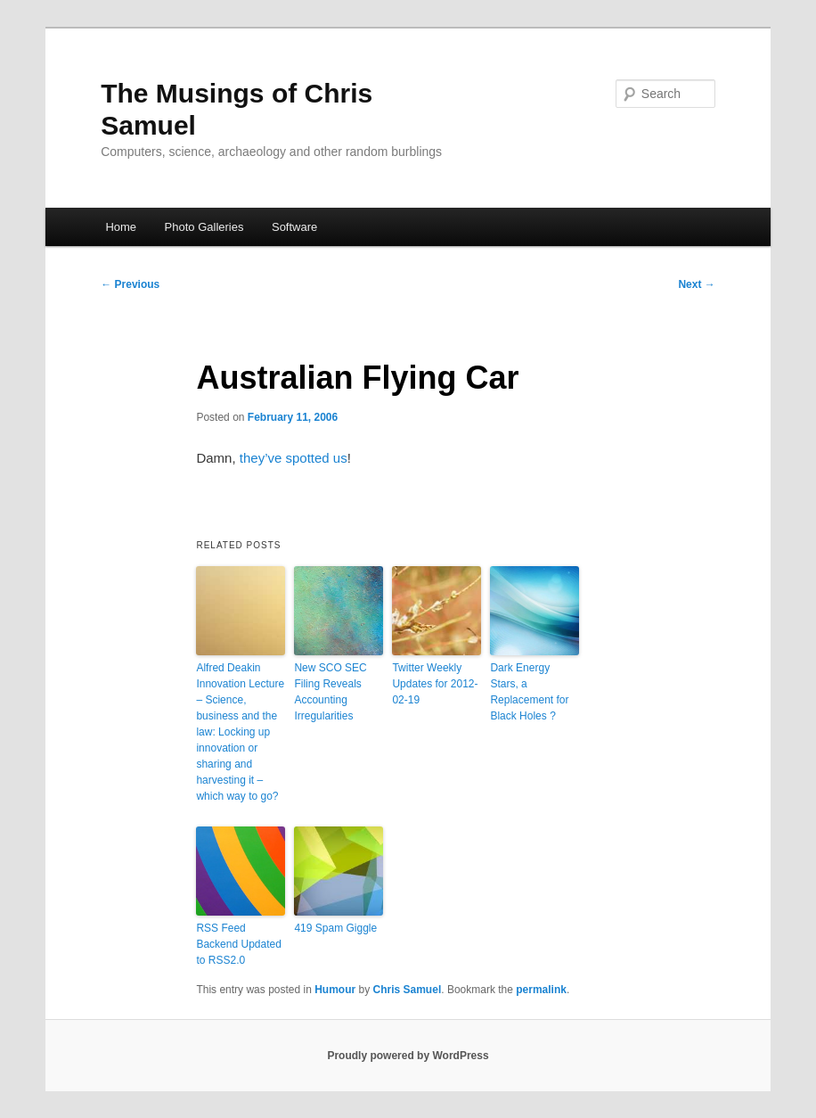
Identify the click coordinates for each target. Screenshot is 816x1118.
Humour (334, 989)
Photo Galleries (204, 227)
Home (120, 227)
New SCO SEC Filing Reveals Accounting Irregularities (330, 692)
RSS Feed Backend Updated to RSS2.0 (238, 944)
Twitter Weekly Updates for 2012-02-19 (434, 684)
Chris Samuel (407, 989)
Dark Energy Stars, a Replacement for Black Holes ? (529, 692)
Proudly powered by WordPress (407, 1055)
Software (294, 227)
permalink (541, 989)
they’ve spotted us (293, 457)
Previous (130, 284)
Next (696, 284)
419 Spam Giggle (335, 928)
